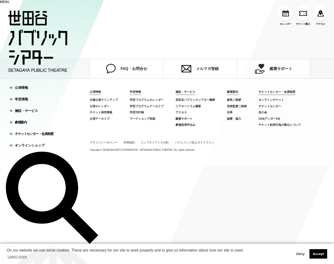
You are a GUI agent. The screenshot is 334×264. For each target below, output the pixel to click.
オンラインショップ (27, 145)
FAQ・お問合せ (126, 69)
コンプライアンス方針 (155, 142)
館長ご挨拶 (234, 100)
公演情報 (18, 87)
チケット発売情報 (101, 112)
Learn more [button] (17, 257)
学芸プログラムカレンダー (147, 100)
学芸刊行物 (137, 112)
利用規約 (129, 142)
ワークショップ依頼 (142, 118)
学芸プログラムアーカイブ (147, 106)
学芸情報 (18, 99)
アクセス (320, 15)
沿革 (230, 112)
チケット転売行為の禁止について (280, 124)
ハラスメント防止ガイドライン (194, 142)
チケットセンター (270, 106)
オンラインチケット (271, 100)
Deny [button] (300, 254)
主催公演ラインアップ (104, 100)
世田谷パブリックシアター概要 (195, 100)
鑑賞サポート (273, 69)
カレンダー (285, 15)
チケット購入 (303, 15)
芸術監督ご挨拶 (237, 106)
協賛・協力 (234, 118)
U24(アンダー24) (269, 118)
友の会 (263, 112)
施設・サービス (23, 111)
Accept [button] (318, 254)
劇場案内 (18, 122)
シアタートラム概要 (188, 106)
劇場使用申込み (185, 124)
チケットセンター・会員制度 (31, 134)
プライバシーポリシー (104, 142)
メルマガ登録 (200, 69)
